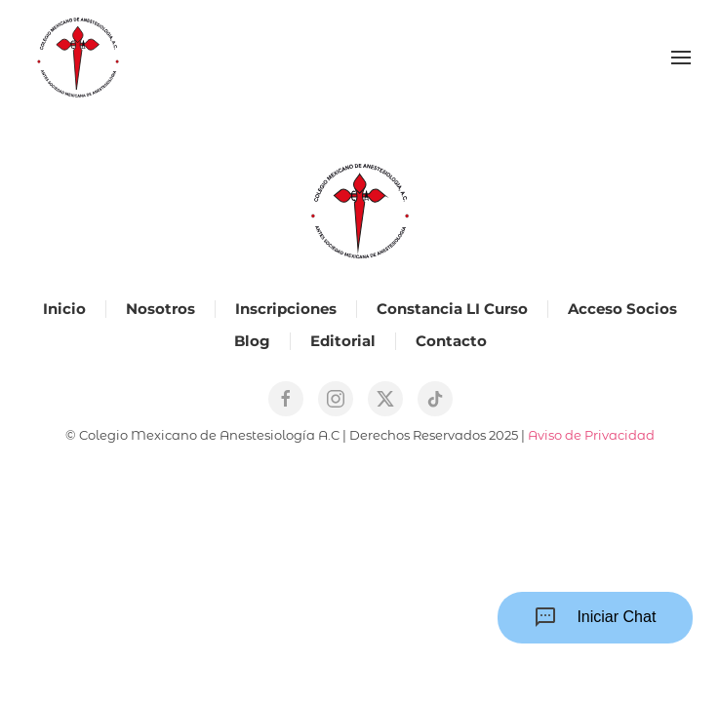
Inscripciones (286, 308)
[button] (681, 58)
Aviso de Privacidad (591, 435)
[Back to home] (78, 57)
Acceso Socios (622, 308)
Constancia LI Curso (452, 308)
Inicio (64, 308)
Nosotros (160, 308)
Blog (252, 341)
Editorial (343, 341)
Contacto (451, 341)
